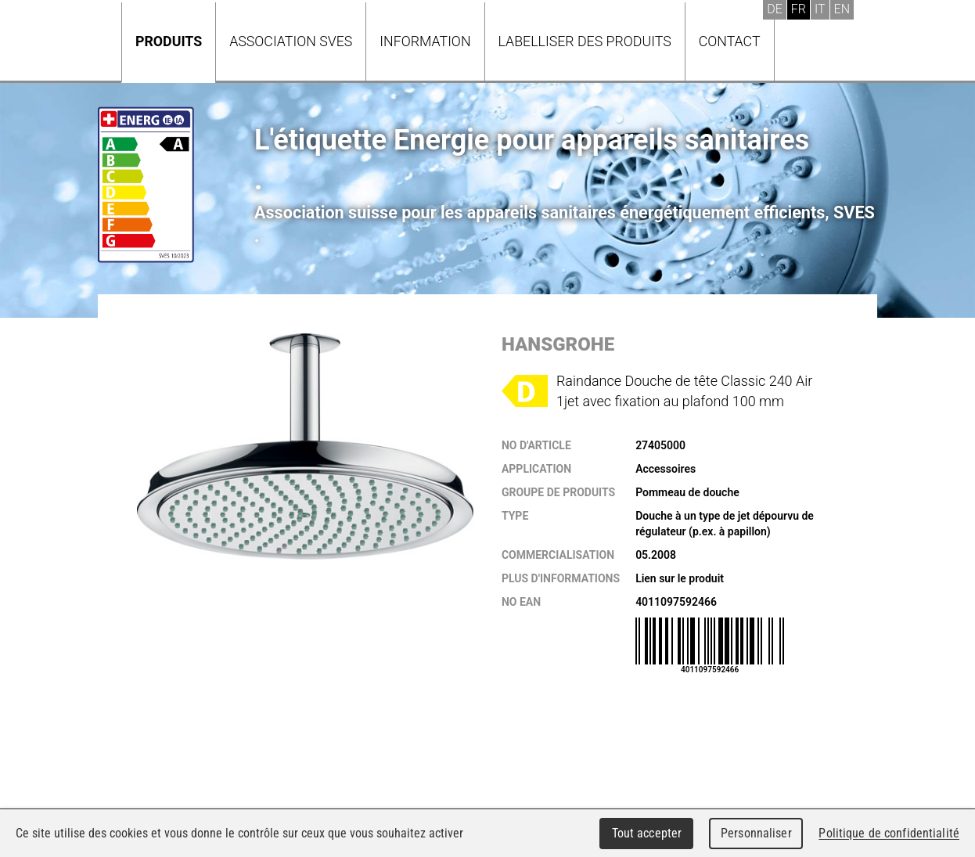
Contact (730, 41)
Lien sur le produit (679, 578)
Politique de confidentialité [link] (888, 833)
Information (425, 41)
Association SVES (290, 41)
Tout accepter (647, 833)
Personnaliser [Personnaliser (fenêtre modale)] (756, 833)
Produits (168, 41)
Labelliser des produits (584, 41)
